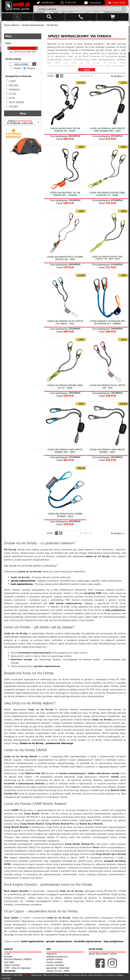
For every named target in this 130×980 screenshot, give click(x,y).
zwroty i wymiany (55, 965)
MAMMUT (13, 89)
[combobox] (22, 64)
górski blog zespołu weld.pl (103, 953)
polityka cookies (54, 959)
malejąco (29, 68)
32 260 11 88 (70, 2)
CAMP (11, 81)
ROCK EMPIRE (15, 102)
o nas (7, 953)
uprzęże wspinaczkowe (59, 941)
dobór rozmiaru (12, 965)
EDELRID (12, 85)
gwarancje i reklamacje (57, 967)
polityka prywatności (57, 956)
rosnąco (15, 68)
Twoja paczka (95, 2)
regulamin (51, 953)
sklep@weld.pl (47, 2)
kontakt (8, 956)
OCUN (11, 93)
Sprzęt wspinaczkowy (33, 25)
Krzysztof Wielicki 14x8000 (18, 959)
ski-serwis (9, 970)
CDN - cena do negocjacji (17, 967)
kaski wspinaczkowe (32, 941)
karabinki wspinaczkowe (87, 941)
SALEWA (12, 106)
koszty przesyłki (54, 962)
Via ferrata (52, 25)
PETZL (10, 98)
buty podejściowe (113, 941)
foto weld (9, 962)
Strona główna (11, 25)
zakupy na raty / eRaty (58, 970)
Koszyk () (119, 2)
